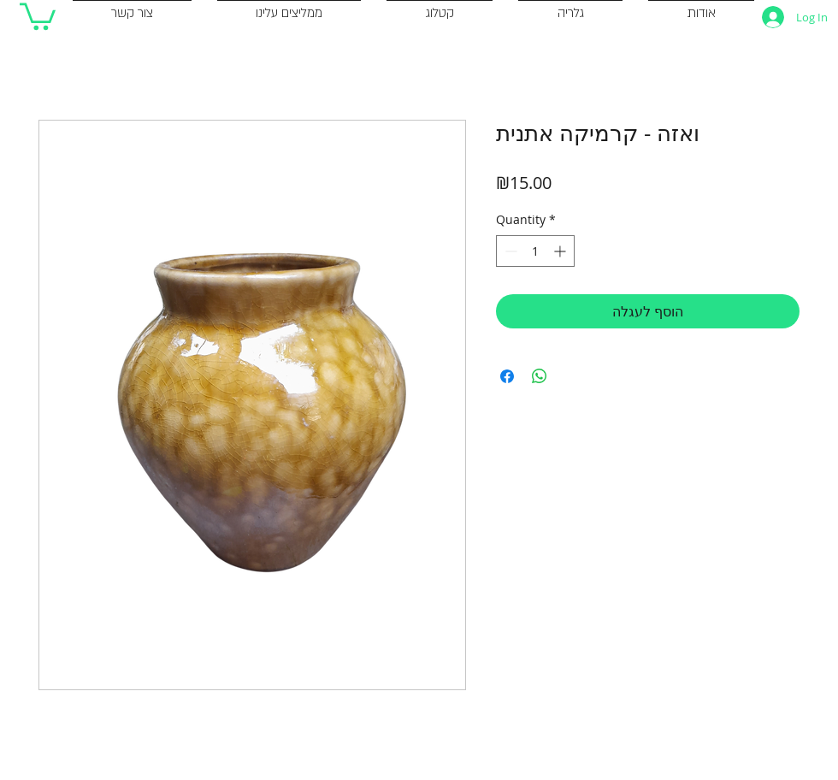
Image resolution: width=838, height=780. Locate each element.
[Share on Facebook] (507, 376)
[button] (38, 15)
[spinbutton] (535, 251)
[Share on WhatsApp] (539, 376)
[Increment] (561, 251)
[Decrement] (509, 251)
